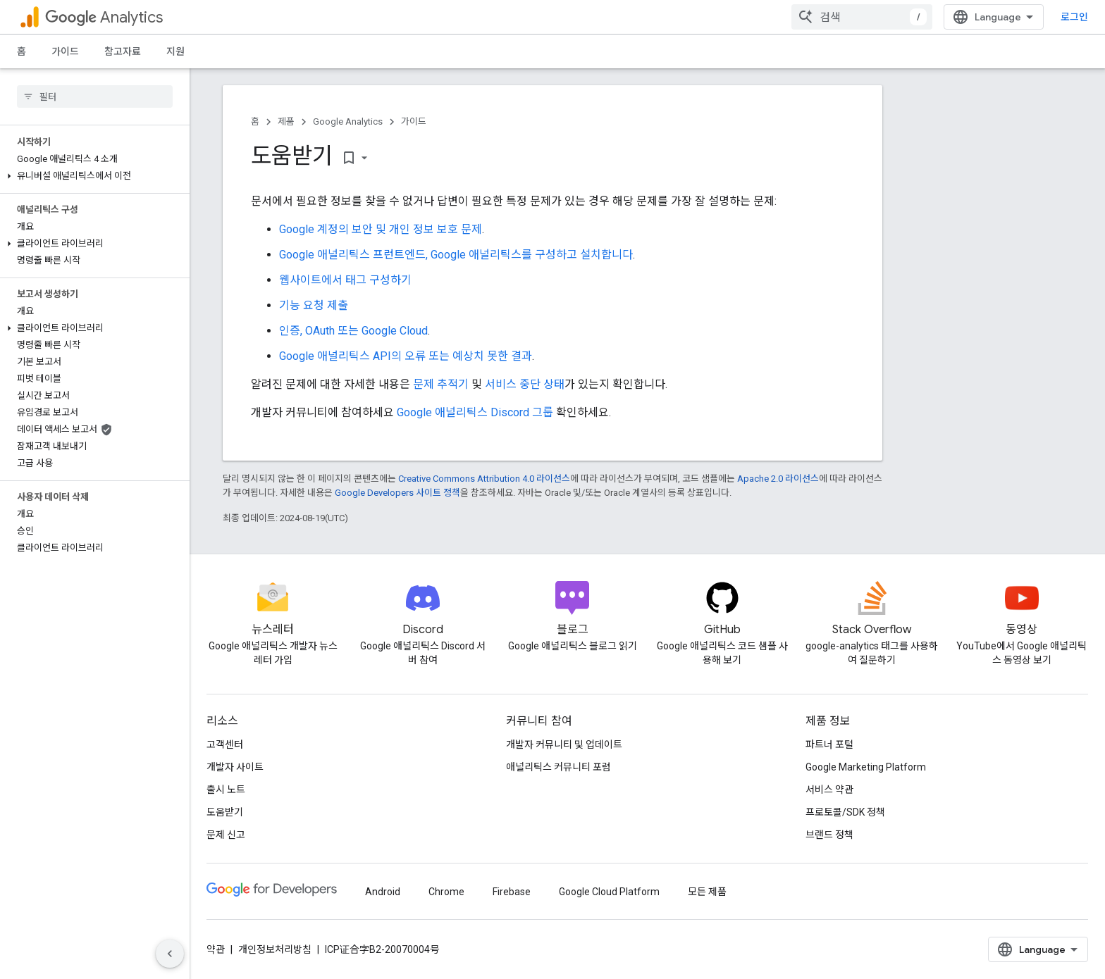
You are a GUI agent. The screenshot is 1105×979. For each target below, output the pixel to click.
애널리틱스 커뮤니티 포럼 (558, 767)
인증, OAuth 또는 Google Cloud (353, 330)
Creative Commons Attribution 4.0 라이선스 (484, 478)
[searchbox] (95, 96)
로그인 (1074, 17)
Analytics (104, 17)
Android (382, 891)
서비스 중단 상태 (524, 384)
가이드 (65, 51)
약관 (215, 949)
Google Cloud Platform (609, 891)
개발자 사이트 (235, 767)
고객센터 (224, 744)
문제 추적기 (441, 384)
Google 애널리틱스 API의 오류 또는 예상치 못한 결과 (405, 356)
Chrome (446, 891)
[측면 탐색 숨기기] (170, 954)
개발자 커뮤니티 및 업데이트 (564, 744)
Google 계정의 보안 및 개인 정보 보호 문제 (380, 229)
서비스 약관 (829, 789)
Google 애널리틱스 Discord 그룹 (475, 412)
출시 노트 (225, 789)
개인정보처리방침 (274, 949)
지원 (175, 51)
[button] (92, 176)
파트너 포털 (829, 744)
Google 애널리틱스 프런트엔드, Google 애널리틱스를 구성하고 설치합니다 (456, 254)
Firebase (512, 891)
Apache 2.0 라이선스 (778, 478)
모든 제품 (707, 891)
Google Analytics (348, 121)
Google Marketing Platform (865, 767)
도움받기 (224, 812)
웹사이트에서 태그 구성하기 (345, 280)
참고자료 (122, 51)
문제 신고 (225, 834)
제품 (286, 121)
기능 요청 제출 (313, 305)
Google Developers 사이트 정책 (397, 492)
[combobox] (861, 17)
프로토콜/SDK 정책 (845, 812)
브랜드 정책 (829, 834)
